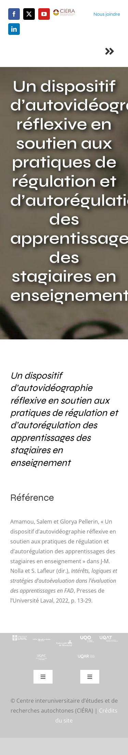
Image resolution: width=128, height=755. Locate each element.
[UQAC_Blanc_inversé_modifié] (42, 656)
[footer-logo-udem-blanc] (64, 642)
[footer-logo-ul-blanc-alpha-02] (19, 635)
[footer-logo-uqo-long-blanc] (86, 635)
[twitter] (29, 14)
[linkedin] (14, 29)
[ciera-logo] (64, 11)
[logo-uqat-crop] (109, 635)
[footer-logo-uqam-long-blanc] (42, 639)
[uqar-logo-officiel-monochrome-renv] (86, 657)
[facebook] (14, 14)
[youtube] (44, 14)
